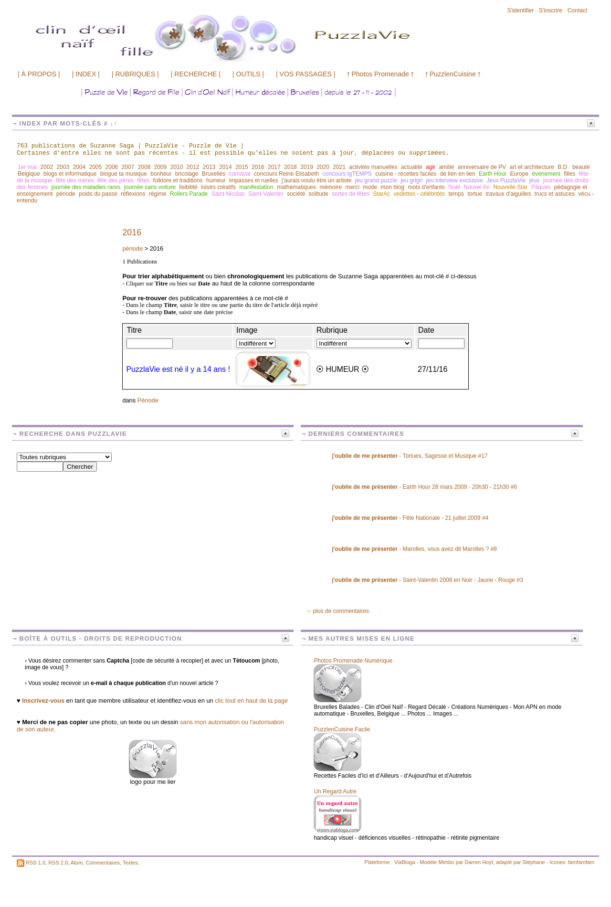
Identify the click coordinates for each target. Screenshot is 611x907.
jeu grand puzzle (376, 180)
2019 (306, 167)
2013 (209, 167)
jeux (534, 180)
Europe (519, 173)
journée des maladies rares (86, 187)
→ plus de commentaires (337, 611)
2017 (274, 167)
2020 (322, 167)
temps (456, 193)
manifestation (256, 187)
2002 (46, 167)
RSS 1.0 (35, 862)
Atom (77, 862)
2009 (160, 167)
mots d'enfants (426, 187)
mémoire (330, 187)
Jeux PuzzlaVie (506, 180)
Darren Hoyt (479, 862)
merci (352, 187)
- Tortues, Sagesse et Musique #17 (409, 456)
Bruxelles (213, 173)
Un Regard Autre (335, 791)
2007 (128, 167)
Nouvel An (477, 187)
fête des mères (75, 180)
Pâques (541, 187)
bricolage (187, 173)
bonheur (160, 173)
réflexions (133, 193)
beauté (581, 167)
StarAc (381, 193)
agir (430, 167)
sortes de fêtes (350, 193)
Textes (130, 862)
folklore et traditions (178, 180)
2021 (339, 167)
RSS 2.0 (58, 862)
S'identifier (520, 10)
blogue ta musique (123, 173)
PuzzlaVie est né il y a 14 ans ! (178, 369)
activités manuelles (373, 167)
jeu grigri (411, 180)
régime (158, 193)
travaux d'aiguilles (508, 193)
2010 (176, 167)
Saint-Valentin (266, 193)
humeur (216, 180)
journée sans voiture (150, 187)
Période (147, 400)
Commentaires (102, 862)
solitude (318, 193)
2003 (62, 167)
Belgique (29, 173)
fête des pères (115, 180)
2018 (290, 167)
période (65, 193)
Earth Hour (492, 173)
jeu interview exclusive (454, 180)
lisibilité (188, 187)
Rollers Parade (189, 193)
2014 (225, 167)
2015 (241, 167)
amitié (446, 167)
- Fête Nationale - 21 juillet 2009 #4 (410, 518)
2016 (258, 167)
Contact (577, 10)
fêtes (143, 180)
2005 (95, 167)
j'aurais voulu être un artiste (316, 180)
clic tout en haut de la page (251, 700)
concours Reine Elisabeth (286, 173)
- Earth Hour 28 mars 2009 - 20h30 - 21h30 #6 (424, 487)
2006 (111, 167)
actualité (411, 167)
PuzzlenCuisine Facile (342, 729)
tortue (474, 193)
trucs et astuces (555, 193)
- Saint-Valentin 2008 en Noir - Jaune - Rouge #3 (427, 580)
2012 (193, 167)
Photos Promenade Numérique (353, 660)
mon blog (392, 187)
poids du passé (98, 193)
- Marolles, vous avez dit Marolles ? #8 (414, 549)
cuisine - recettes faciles (405, 173)
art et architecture (531, 167)
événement (546, 173)
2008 (144, 167)
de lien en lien (457, 173)
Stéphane (534, 862)
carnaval (239, 173)
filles (569, 173)
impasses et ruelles (253, 180)
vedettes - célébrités (419, 193)
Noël (454, 187)
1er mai (27, 167)
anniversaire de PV (482, 167)
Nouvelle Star (510, 187)
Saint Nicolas (228, 193)
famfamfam (581, 862)
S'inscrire (550, 10)
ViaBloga (404, 862)
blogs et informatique (69, 173)
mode (370, 187)
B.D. (563, 167)
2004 (79, 167)
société (296, 193)
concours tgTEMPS (347, 173)
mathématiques (296, 187)
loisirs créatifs (218, 187)
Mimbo (446, 862)
